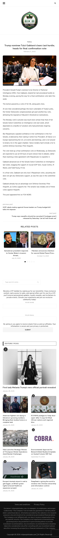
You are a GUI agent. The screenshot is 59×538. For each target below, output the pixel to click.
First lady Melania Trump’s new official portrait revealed (29, 387)
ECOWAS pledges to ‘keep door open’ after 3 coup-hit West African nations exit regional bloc (43, 419)
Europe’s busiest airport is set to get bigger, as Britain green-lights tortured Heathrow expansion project (15, 484)
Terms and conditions (22, 505)
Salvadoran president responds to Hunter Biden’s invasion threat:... (16, 253)
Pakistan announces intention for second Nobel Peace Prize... (43, 252)
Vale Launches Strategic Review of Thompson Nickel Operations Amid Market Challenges (15, 452)
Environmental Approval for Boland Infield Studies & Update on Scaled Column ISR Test (43, 452)
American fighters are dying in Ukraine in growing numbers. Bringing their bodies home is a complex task (15, 419)
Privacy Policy (39, 505)
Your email (29, 317)
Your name (29, 305)
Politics (29, 42)
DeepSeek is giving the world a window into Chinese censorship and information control (43, 483)
